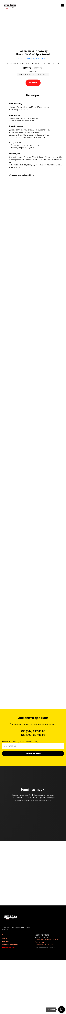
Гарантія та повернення (9, 994)
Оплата (4, 987)
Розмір (30, 58)
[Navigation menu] (62, 5)
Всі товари (5, 984)
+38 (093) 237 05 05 (42, 987)
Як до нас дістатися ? (9, 997)
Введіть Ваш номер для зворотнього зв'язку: (20, 742)
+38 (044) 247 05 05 (42, 984)
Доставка (5, 990)
